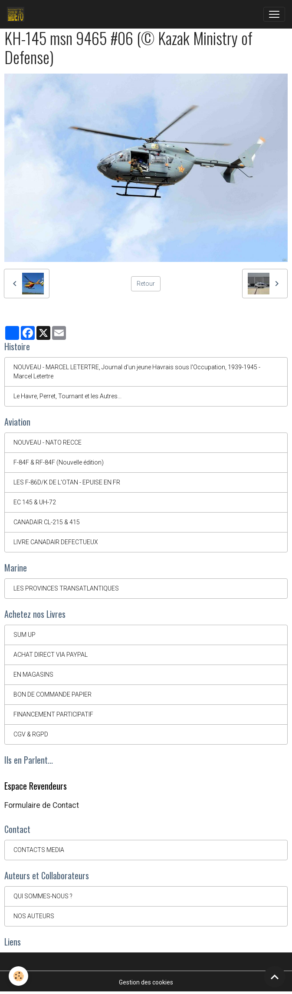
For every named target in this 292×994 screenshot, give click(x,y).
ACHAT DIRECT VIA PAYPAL (50, 654)
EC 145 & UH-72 (34, 502)
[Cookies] (18, 976)
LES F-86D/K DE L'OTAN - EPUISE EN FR (66, 482)
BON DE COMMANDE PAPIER (52, 694)
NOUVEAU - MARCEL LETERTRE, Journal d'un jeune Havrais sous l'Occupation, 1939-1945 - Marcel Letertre (136, 372)
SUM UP (24, 634)
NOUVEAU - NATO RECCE (47, 442)
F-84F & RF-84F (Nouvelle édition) (58, 462)
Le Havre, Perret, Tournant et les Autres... (67, 396)
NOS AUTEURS (33, 916)
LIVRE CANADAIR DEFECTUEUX (55, 542)
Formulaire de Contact (41, 805)
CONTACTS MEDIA (38, 849)
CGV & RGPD (30, 734)
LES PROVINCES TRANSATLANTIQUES (66, 588)
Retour (146, 283)
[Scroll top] (274, 977)
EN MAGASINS (33, 674)
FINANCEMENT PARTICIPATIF (53, 714)
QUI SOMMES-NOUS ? (42, 896)
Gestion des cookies (146, 982)
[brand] (17, 14)
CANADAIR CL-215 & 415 (46, 522)
